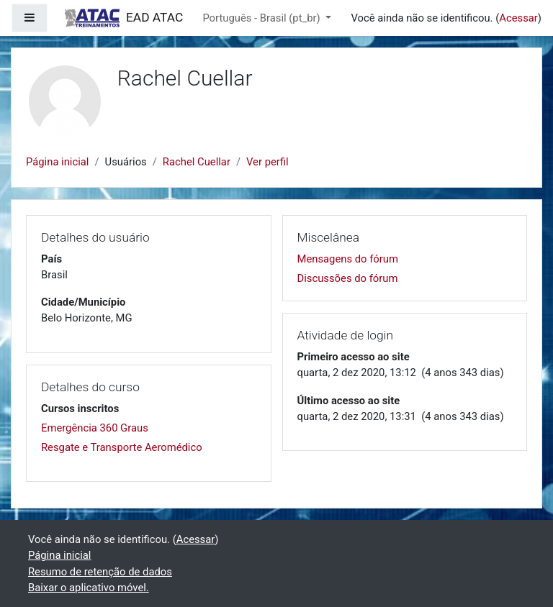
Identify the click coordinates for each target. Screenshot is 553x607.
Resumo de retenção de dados (100, 571)
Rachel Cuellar (196, 161)
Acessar (518, 18)
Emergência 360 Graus (94, 427)
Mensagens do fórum (347, 258)
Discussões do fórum (347, 278)
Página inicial (57, 161)
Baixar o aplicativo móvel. (88, 587)
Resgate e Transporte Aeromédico (121, 447)
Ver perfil (267, 161)
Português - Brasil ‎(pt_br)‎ (262, 18)
